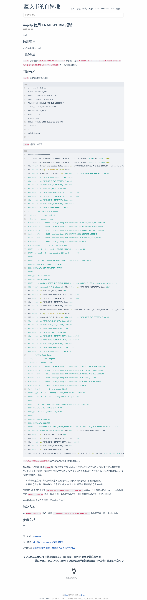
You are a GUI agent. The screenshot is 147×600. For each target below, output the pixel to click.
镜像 (118, 8)
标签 (78, 8)
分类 (84, 8)
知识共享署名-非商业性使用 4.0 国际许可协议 (53, 545)
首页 (72, 8)
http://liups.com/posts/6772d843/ (47, 540)
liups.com (36, 534)
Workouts (104, 8)
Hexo (66, 593)
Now (97, 8)
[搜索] (73, 15)
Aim (112, 8)
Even (83, 593)
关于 (90, 8)
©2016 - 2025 (44, 596)
